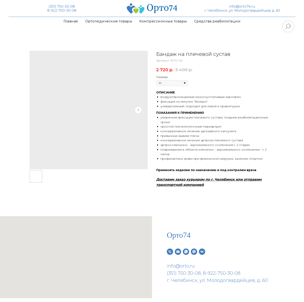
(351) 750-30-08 (62, 6)
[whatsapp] (186, 251)
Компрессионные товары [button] (163, 21)
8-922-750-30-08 (61, 10)
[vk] (202, 251)
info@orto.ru (181, 266)
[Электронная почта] (178, 251)
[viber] (194, 251)
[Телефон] (170, 251)
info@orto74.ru (242, 6)
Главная (71, 21)
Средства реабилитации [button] (217, 21)
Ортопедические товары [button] (108, 21)
